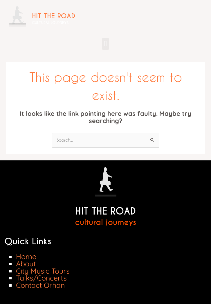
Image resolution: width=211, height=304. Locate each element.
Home (26, 256)
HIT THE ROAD (53, 16)
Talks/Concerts (41, 277)
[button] (105, 44)
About (26, 263)
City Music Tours (43, 270)
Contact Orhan (40, 285)
